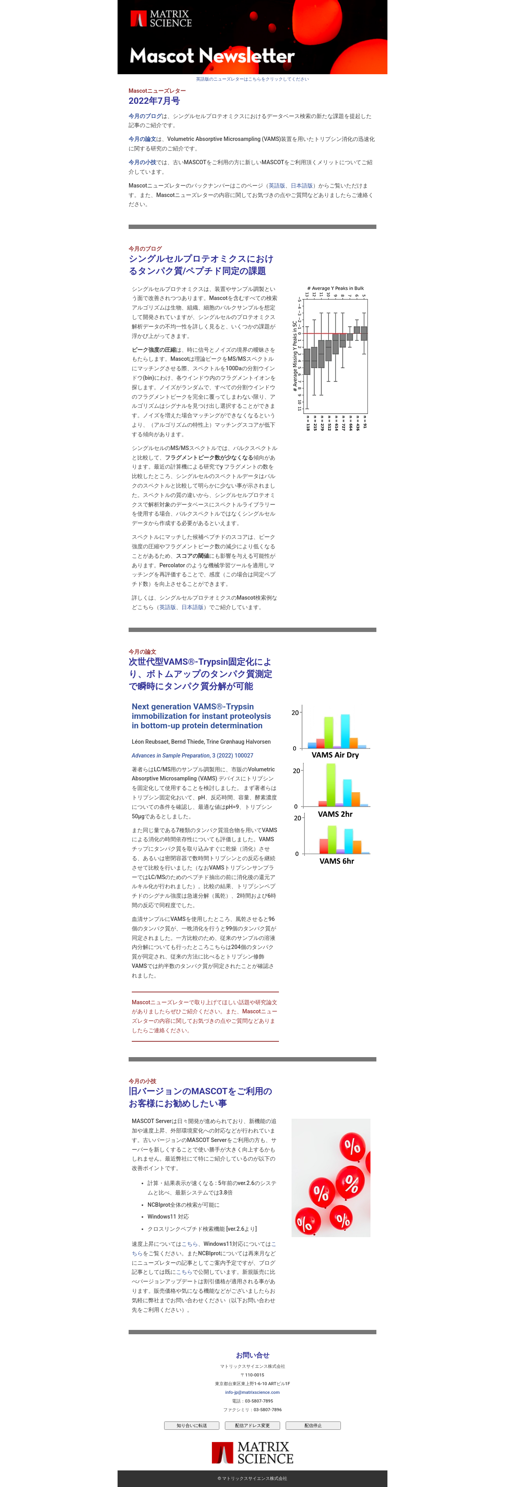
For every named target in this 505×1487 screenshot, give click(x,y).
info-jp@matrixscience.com (252, 1392)
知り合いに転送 (192, 1425)
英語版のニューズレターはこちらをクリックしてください (252, 79)
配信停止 (313, 1425)
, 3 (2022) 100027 (192, 755)
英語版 (277, 185)
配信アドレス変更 (252, 1425)
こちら (189, 1244)
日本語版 (302, 185)
